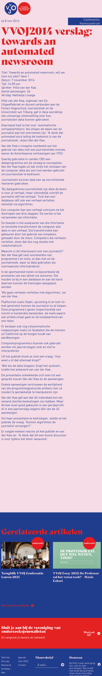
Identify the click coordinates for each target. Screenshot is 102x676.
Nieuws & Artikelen (6, 666)
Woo (3, 672)
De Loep (5, 661)
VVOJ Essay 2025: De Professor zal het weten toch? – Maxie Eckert (76, 577)
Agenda (22, 657)
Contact (22, 664)
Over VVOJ (23, 661)
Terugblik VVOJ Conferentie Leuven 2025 (22, 575)
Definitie (5, 657)
